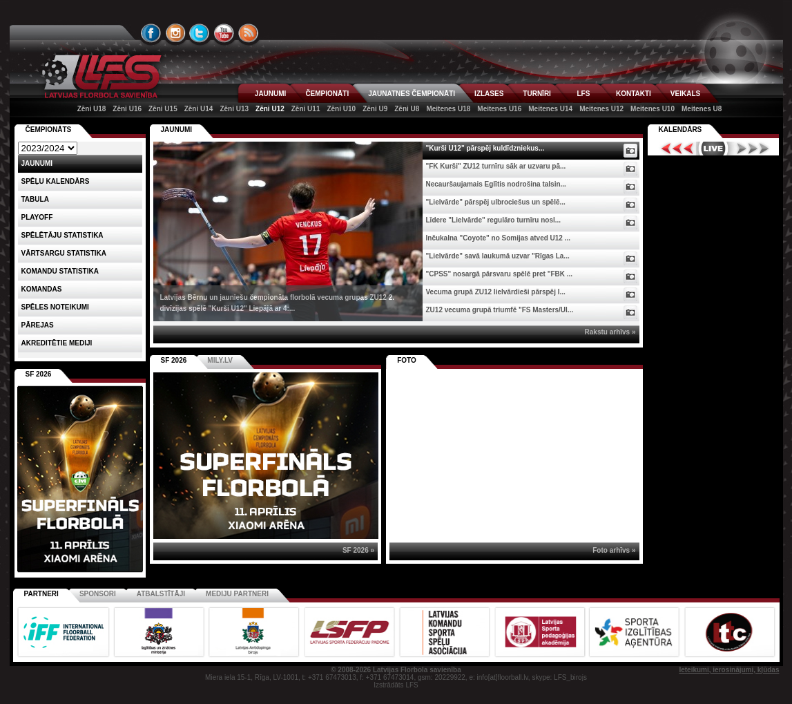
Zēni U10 (341, 109)
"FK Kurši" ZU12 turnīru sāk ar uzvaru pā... (496, 166)
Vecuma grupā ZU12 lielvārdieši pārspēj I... (496, 292)
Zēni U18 (91, 109)
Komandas (41, 289)
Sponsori (97, 594)
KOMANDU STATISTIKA (60, 271)
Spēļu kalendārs (55, 181)
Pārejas (37, 325)
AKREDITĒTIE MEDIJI (57, 343)
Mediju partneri (237, 594)
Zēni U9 (375, 109)
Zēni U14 (198, 109)
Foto (406, 360)
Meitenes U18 (448, 109)
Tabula (35, 199)
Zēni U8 (406, 109)
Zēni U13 (234, 109)
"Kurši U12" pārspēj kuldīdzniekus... (485, 148)
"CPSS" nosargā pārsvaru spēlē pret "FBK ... (499, 274)
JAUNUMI (271, 93)
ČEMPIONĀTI (327, 93)
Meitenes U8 (702, 109)
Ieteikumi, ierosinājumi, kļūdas (729, 670)
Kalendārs (680, 129)
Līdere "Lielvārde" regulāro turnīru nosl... (493, 220)
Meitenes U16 (499, 109)
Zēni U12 (269, 109)
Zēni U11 (305, 109)
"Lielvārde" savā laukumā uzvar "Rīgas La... (498, 256)
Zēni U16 (127, 109)
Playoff (37, 217)
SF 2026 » (358, 550)
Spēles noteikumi (55, 307)
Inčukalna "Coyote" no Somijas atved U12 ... (498, 238)
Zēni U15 (162, 109)
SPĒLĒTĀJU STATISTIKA (62, 235)
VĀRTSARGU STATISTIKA (64, 253)
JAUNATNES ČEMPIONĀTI (411, 93)
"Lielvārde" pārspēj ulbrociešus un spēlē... (496, 202)
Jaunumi (177, 129)
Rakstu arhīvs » (610, 332)
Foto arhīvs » (613, 550)
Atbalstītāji (161, 594)
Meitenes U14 (550, 109)
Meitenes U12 (601, 109)
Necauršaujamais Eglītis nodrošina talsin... (496, 184)
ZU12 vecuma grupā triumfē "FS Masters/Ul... (500, 310)
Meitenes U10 (652, 109)
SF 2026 (174, 360)
